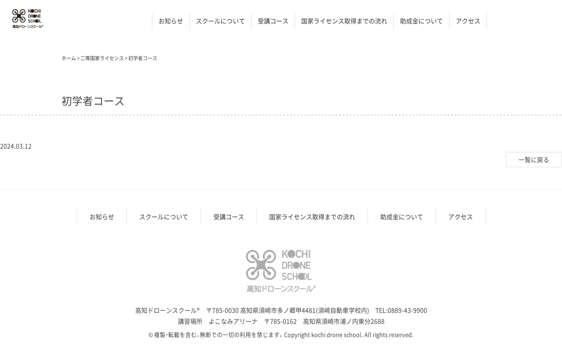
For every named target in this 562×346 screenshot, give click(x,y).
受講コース (273, 20)
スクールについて (220, 20)
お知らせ (171, 20)
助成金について (421, 20)
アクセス (468, 20)
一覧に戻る (534, 159)
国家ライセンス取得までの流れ (344, 20)
